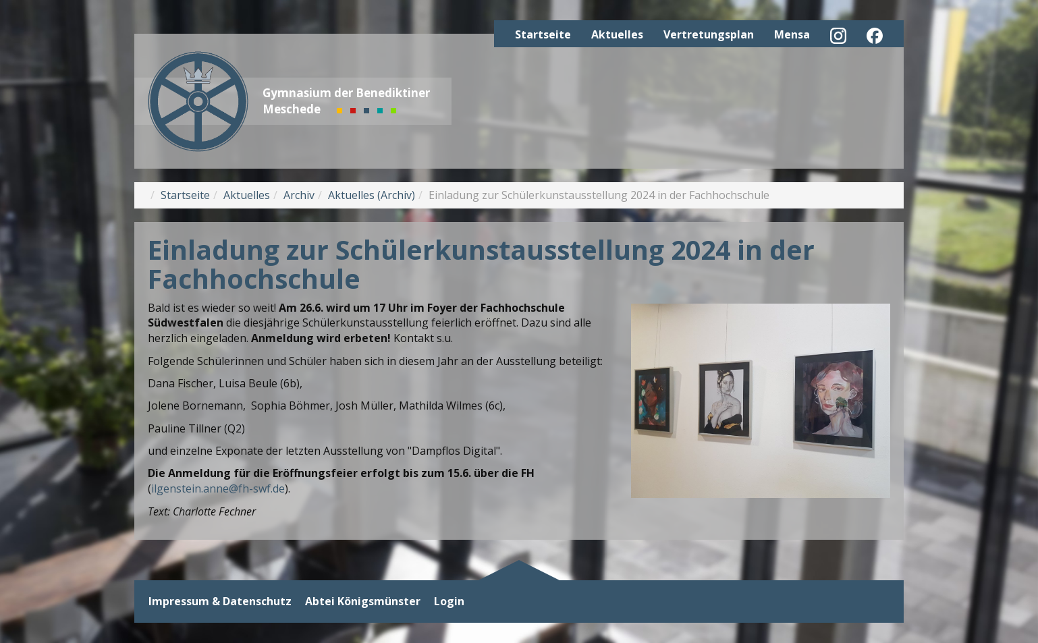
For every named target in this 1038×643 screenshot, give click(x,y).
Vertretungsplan (708, 34)
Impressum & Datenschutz (220, 601)
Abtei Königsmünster (362, 601)
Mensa (792, 34)
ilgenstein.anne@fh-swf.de (218, 488)
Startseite (543, 34)
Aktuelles (617, 34)
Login (449, 601)
